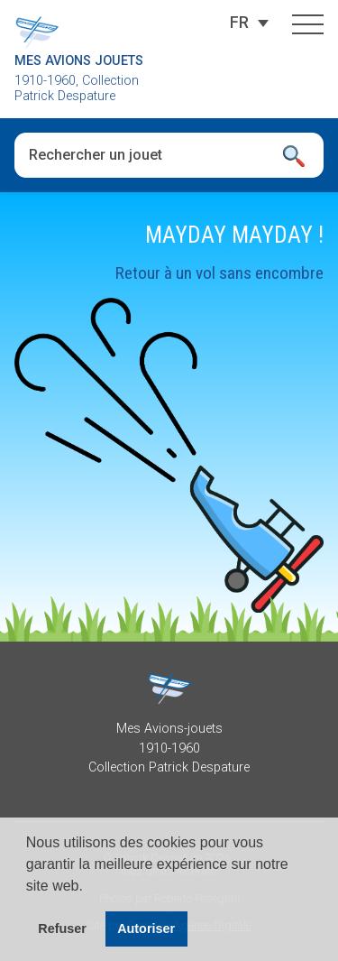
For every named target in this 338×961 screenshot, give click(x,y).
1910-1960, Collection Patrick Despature (76, 88)
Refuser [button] (62, 928)
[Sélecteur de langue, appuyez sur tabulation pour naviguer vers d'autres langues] (239, 22)
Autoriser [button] (146, 928)
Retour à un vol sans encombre (219, 273)
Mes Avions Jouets (78, 61)
